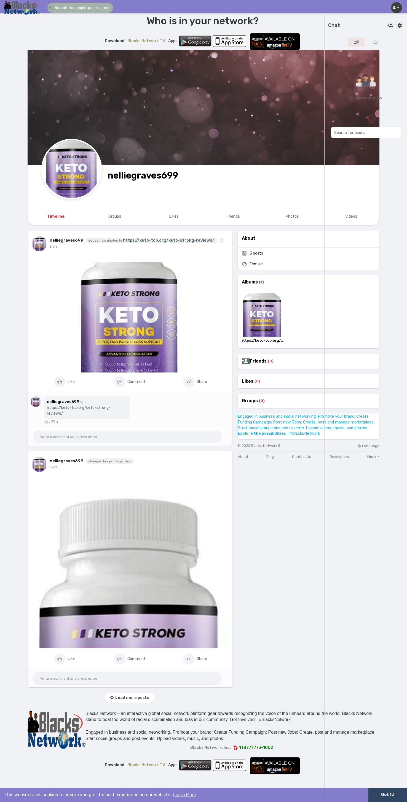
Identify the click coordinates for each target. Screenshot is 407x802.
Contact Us (301, 456)
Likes (247, 381)
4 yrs (54, 247)
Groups (250, 401)
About (243, 456)
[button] (80, 8)
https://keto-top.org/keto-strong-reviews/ (169, 240)
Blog (270, 456)
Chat (334, 25)
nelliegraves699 (143, 175)
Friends (258, 361)
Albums (250, 282)
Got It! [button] (387, 794)
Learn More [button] (184, 794)
